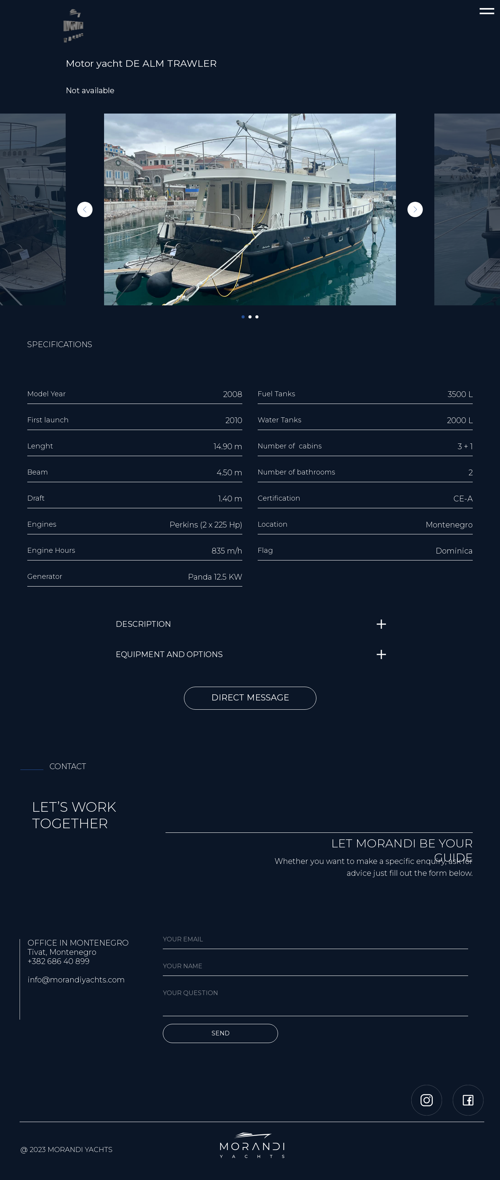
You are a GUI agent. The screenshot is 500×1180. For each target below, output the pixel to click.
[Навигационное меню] (487, 11)
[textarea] (315, 1000)
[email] (315, 939)
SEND (221, 1033)
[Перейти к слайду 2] (250, 316)
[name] (315, 966)
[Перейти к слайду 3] (256, 316)
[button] (250, 698)
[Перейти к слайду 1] (243, 316)
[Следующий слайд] (415, 209)
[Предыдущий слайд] (85, 209)
